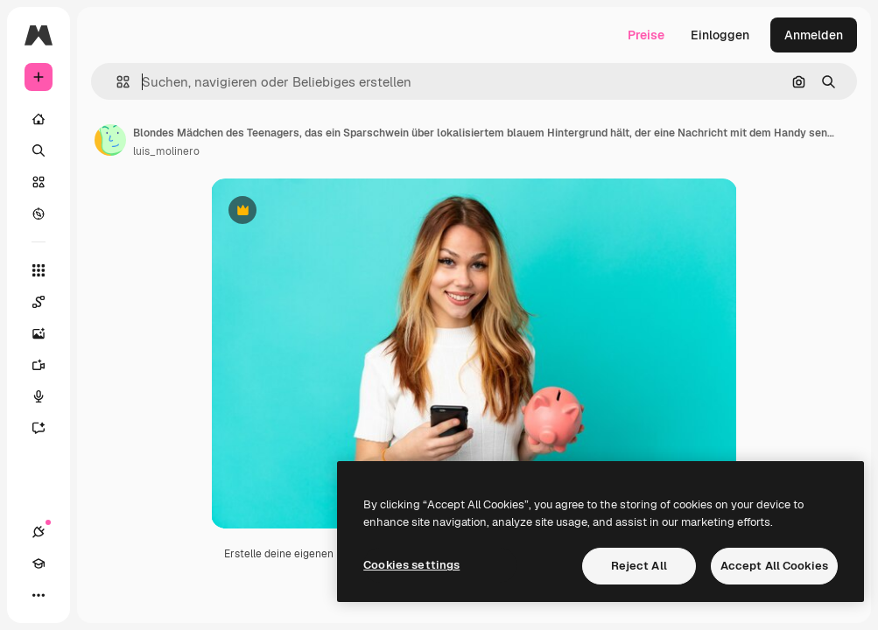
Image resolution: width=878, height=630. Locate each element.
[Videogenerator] (47, 365)
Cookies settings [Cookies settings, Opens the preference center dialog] (411, 564)
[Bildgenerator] (47, 333)
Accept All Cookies (774, 565)
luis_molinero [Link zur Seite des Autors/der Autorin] (166, 151)
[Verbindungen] (39, 532)
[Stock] (39, 182)
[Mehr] (39, 595)
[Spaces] (47, 302)
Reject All (639, 565)
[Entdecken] (39, 214)
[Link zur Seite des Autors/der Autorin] (110, 140)
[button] (116, 81)
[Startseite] (39, 119)
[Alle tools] (39, 270)
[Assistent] (47, 428)
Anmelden (813, 35)
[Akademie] (39, 564)
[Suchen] (39, 150)
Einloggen (720, 35)
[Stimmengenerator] (47, 396)
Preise (646, 35)
